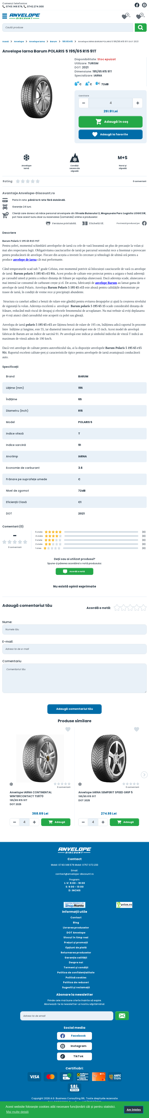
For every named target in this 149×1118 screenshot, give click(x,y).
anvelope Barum (106, 282)
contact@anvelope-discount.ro (74, 874)
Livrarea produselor (76, 927)
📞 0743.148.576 (12, 6)
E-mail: (7, 641)
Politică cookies (76, 977)
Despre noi (76, 962)
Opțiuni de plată (76, 947)
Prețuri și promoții (76, 942)
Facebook (73, 1036)
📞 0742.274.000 (33, 6)
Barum (53, 41)
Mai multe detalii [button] (17, 1112)
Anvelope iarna (37, 41)
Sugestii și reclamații (76, 987)
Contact (75, 917)
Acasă (5, 41)
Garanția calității (76, 957)
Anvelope (19, 41)
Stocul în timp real (75, 937)
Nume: (7, 622)
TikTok (71, 1056)
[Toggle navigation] (4, 16)
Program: (74, 879)
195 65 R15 (67, 41)
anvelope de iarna (25, 259)
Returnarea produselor (76, 952)
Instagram (73, 1046)
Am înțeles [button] (134, 1109)
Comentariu (11, 661)
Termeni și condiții (76, 967)
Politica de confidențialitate (75, 972)
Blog (76, 922)
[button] (144, 774)
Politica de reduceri (76, 982)
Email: (74, 870)
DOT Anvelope (76, 932)
